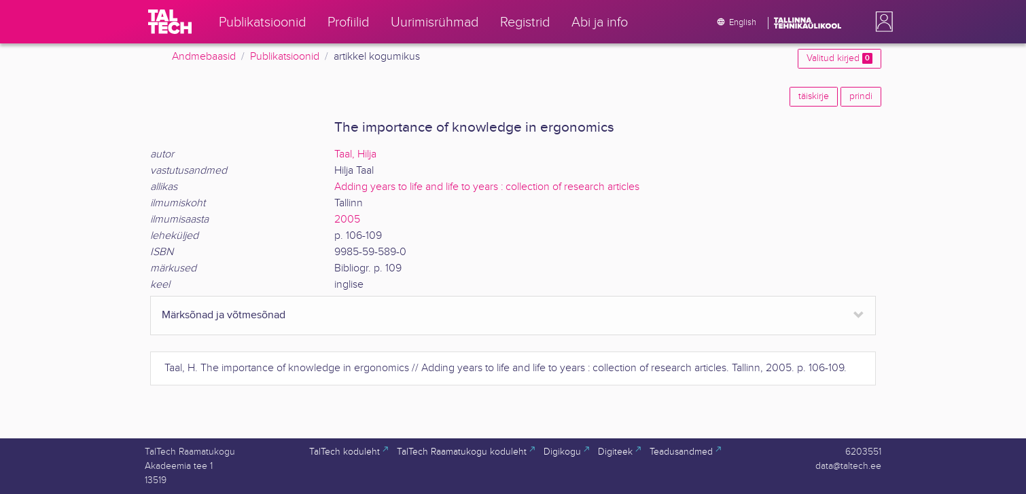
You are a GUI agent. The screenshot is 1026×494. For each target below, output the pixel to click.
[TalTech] (170, 22)
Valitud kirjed (839, 58)
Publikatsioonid (284, 56)
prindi (860, 96)
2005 (347, 219)
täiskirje (813, 96)
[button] (881, 21)
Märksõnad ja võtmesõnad (223, 315)
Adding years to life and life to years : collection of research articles (486, 186)
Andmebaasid (204, 56)
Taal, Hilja (355, 154)
